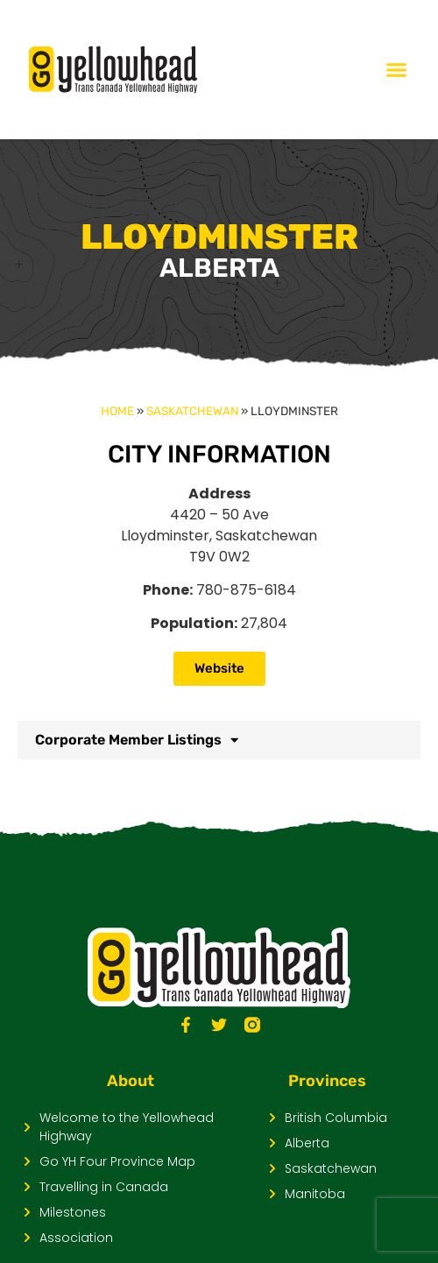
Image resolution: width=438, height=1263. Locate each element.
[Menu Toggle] (396, 70)
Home (117, 411)
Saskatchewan (192, 411)
